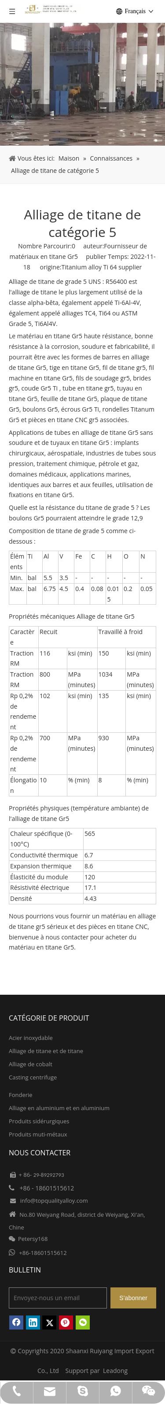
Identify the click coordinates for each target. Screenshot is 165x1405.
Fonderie (21, 1095)
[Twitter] (49, 1322)
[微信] (83, 1322)
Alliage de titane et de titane (46, 1051)
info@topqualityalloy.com (54, 1200)
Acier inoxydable (31, 1038)
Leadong (115, 1370)
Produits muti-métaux (38, 1134)
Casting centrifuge (33, 1077)
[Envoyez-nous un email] (58, 1297)
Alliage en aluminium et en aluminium (59, 1108)
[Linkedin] (33, 1322)
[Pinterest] (66, 1322)
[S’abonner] (133, 1297)
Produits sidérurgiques (39, 1121)
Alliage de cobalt (30, 1064)
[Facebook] (16, 1322)
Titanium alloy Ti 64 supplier (101, 267)
